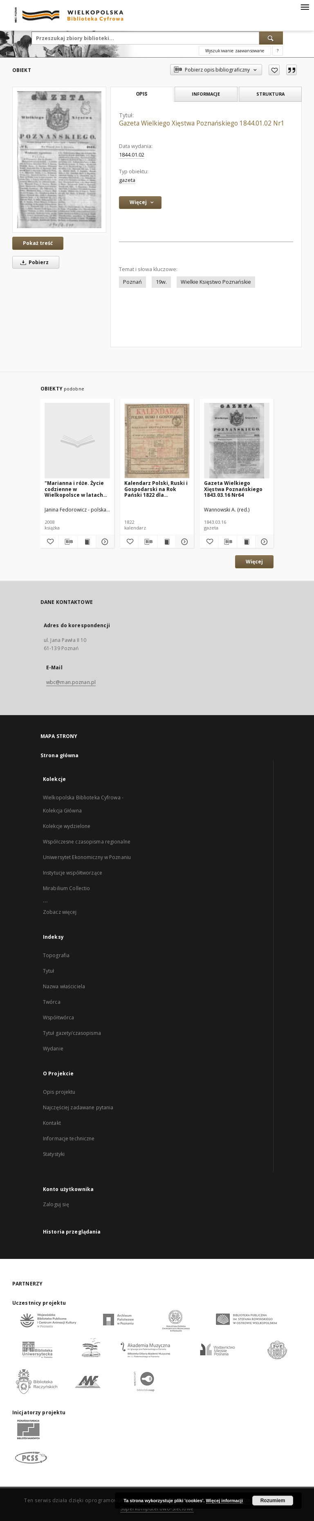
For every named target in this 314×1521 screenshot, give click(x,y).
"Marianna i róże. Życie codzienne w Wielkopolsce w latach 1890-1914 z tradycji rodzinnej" (74, 489)
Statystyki (54, 1154)
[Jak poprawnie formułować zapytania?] (277, 51)
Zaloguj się (56, 1204)
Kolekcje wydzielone (66, 826)
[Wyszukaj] (271, 38)
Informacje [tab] (206, 94)
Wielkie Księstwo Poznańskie (216, 281)
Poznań (132, 281)
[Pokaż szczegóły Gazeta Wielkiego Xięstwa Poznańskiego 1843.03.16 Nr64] (263, 541)
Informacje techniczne (69, 1138)
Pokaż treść (38, 243)
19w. (161, 281)
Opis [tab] (141, 94)
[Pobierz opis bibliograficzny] (68, 541)
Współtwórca (58, 1017)
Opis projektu (59, 1091)
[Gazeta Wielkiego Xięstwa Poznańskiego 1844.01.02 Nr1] (59, 159)
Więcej (254, 561)
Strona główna (59, 755)
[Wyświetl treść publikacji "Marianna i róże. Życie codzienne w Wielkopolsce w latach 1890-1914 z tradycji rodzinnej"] (87, 541)
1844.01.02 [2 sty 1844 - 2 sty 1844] (131, 154)
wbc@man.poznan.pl (71, 682)
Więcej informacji (224, 1500)
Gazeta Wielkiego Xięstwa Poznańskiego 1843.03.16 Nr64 (233, 489)
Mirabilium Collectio (66, 888)
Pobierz (33, 262)
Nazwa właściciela (64, 986)
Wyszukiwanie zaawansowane (235, 51)
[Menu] (304, 6)
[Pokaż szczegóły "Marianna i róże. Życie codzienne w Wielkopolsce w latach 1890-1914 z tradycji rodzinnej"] (104, 541)
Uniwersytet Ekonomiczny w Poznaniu (87, 857)
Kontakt (52, 1122)
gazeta (127, 180)
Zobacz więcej (60, 912)
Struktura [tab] (270, 94)
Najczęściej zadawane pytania (78, 1107)
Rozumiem (272, 1500)
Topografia (56, 955)
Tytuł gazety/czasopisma (72, 1033)
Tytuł (48, 970)
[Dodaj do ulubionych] (274, 70)
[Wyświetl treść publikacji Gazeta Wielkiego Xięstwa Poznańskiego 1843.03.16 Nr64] (246, 541)
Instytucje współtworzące (72, 872)
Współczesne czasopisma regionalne (86, 841)
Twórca (52, 1001)
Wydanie (53, 1048)
